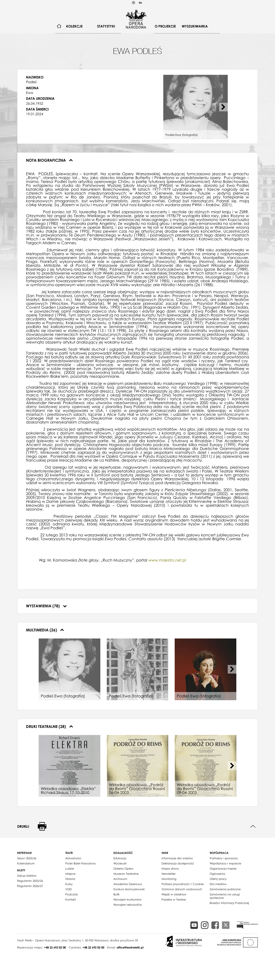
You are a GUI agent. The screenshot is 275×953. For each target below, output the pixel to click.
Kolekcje (74, 26)
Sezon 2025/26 (26, 858)
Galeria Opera (123, 868)
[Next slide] (223, 107)
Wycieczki (120, 863)
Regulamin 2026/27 (30, 886)
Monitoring (169, 879)
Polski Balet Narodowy (80, 863)
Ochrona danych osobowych (182, 889)
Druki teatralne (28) (49, 726)
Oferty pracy (218, 879)
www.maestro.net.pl (167, 560)
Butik (116, 894)
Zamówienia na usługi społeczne (225, 896)
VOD (68, 889)
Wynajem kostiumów (127, 899)
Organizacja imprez (223, 868)
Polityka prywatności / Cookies (183, 884)
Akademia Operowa (127, 884)
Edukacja (119, 858)
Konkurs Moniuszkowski (129, 889)
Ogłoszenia (217, 873)
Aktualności (73, 858)
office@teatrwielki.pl (130, 947)
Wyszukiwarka (195, 26)
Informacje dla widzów (177, 858)
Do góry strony (253, 826)
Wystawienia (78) (46, 605)
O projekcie (165, 26)
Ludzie (69, 868)
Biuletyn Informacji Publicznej (229, 903)
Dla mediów (218, 884)
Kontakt (70, 899)
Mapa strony (170, 868)
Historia (70, 879)
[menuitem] (59, 26)
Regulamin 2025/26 (30, 880)
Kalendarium (26, 863)
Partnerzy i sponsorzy (224, 858)
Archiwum (120, 879)
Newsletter (169, 873)
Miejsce (70, 873)
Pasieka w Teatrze (174, 899)
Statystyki (106, 26)
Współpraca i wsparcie (225, 863)
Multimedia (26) (45, 630)
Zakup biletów (27, 875)
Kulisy (69, 884)
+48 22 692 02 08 (55, 947)
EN (140, 2)
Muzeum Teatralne (126, 873)
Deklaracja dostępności (178, 863)
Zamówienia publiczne (225, 889)
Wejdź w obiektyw (174, 894)
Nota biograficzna (49, 160)
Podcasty (71, 894)
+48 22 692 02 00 (93, 947)
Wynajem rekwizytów (127, 904)
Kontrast (133, 2)
